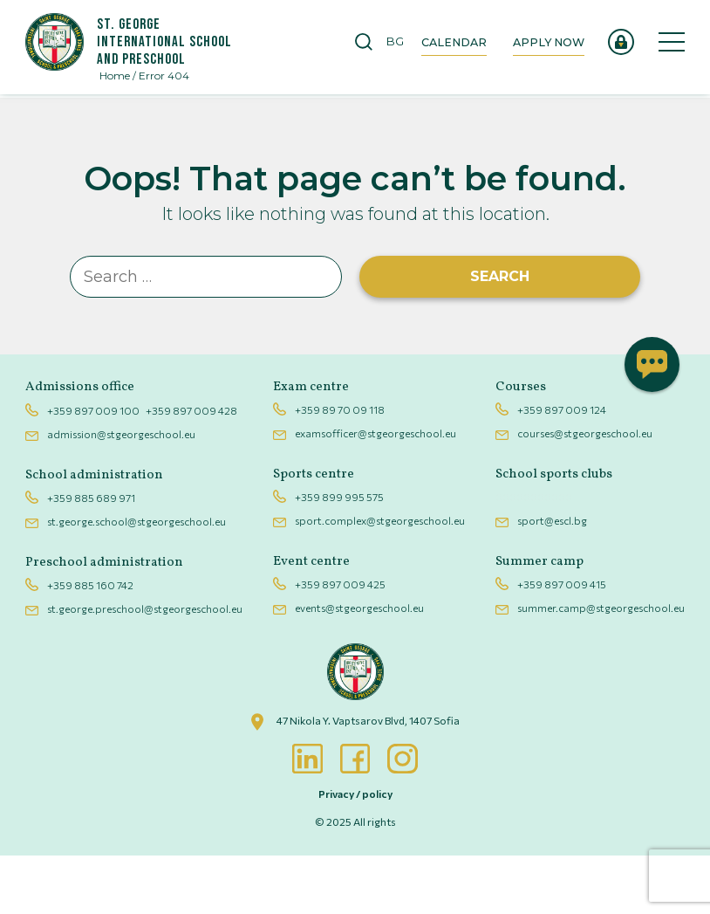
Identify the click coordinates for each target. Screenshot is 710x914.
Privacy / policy (355, 852)
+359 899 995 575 (339, 556)
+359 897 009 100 (98, 469)
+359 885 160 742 (95, 643)
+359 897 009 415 (556, 643)
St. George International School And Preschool (174, 44)
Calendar (437, 44)
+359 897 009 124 (556, 469)
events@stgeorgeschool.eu (359, 666)
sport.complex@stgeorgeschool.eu (380, 580)
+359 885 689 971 (96, 556)
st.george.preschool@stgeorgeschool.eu (150, 666)
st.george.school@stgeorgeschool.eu (141, 580)
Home (120, 79)
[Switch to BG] (384, 44)
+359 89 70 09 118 (340, 469)
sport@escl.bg (547, 580)
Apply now (536, 44)
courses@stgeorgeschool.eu (579, 492)
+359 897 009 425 (340, 643)
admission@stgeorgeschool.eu (126, 492)
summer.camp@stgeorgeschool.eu (595, 666)
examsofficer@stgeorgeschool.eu (375, 492)
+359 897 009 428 (196, 469)
